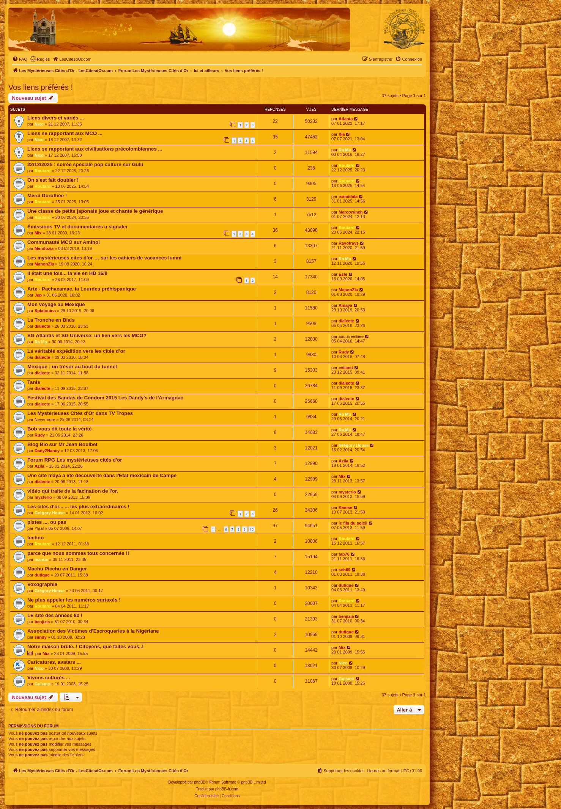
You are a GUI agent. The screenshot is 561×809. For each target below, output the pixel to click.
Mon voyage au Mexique (56, 304)
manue (41, 559)
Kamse (345, 507)
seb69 (344, 569)
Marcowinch (351, 212)
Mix (38, 233)
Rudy (344, 352)
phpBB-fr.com (226, 789)
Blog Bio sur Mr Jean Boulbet (62, 444)
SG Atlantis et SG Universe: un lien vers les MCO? (87, 335)
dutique (42, 575)
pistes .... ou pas (46, 522)
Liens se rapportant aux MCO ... (64, 133)
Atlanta (346, 118)
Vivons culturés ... (48, 677)
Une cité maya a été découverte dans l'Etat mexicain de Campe (101, 475)
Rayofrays (349, 243)
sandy (41, 637)
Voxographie (42, 584)
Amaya (345, 305)
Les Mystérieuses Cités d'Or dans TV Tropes (80, 413)
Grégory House (354, 445)
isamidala (348, 196)
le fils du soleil (353, 523)
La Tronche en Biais (51, 320)
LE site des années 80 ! (54, 615)
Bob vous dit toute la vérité (59, 429)
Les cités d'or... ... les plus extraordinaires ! (78, 506)
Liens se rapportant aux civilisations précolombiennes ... (94, 149)
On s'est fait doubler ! (53, 180)
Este (343, 274)
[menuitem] (19, 59)
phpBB (199, 782)
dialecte (42, 326)
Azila (39, 466)
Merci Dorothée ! (47, 195)
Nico (39, 124)
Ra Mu (345, 150)
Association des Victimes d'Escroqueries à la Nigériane (93, 631)
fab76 (344, 554)
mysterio (43, 497)
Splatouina (45, 310)
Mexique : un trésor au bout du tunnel (72, 366)
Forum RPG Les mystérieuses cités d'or (74, 460)
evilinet (346, 367)
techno (35, 537)
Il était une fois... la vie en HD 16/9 (67, 273)
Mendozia (44, 248)
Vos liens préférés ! (40, 87)
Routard (42, 170)
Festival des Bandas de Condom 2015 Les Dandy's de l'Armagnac (105, 398)
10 (252, 529)
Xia (342, 134)
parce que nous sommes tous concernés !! (78, 553)
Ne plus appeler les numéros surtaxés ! (74, 600)
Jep (38, 295)
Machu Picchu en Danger (57, 569)
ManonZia (44, 264)
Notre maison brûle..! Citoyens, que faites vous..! (85, 646)
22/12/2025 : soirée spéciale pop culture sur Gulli (85, 164)
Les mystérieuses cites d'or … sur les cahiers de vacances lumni (104, 258)
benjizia (42, 621)
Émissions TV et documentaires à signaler (77, 226)
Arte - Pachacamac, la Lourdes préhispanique (81, 289)
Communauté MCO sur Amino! (63, 242)
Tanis (33, 382)
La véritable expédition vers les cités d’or (76, 351)
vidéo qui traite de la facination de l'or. (72, 491)
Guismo (42, 684)
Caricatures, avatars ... (54, 662)
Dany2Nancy (47, 450)
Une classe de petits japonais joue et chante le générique (95, 211)
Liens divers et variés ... (55, 118)
